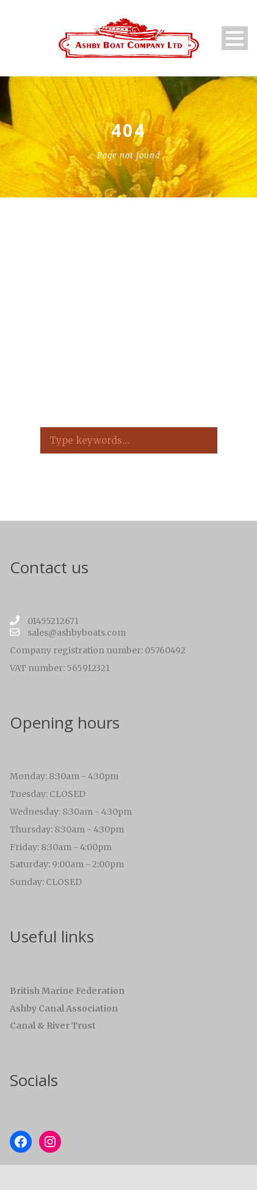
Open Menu (235, 38)
